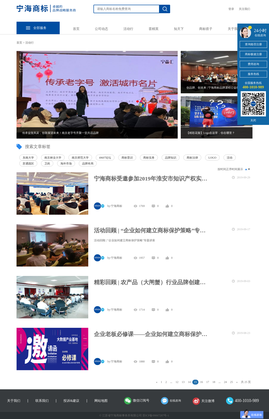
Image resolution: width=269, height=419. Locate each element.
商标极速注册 (253, 54)
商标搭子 (205, 29)
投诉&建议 (71, 401)
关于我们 (234, 29)
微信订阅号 (141, 400)
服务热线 (253, 74)
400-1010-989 (247, 400)
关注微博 (207, 401)
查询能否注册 (253, 44)
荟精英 (154, 29)
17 (207, 382)
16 (201, 382)
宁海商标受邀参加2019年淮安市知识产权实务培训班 (152, 179)
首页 (76, 29)
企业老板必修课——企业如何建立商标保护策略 (152, 334)
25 (231, 382)
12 (177, 382)
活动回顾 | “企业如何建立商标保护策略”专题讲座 (152, 230)
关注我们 (244, 9)
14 (189, 382)
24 (225, 382)
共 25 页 (246, 382)
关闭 (253, 120)
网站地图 (101, 401)
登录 (231, 9)
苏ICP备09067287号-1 (156, 415)
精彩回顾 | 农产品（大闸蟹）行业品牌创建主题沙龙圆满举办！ (152, 282)
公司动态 (101, 29)
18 (213, 382)
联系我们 (42, 401)
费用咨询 (253, 64)
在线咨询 (175, 400)
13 (183, 382)
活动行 (128, 29)
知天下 (179, 29)
